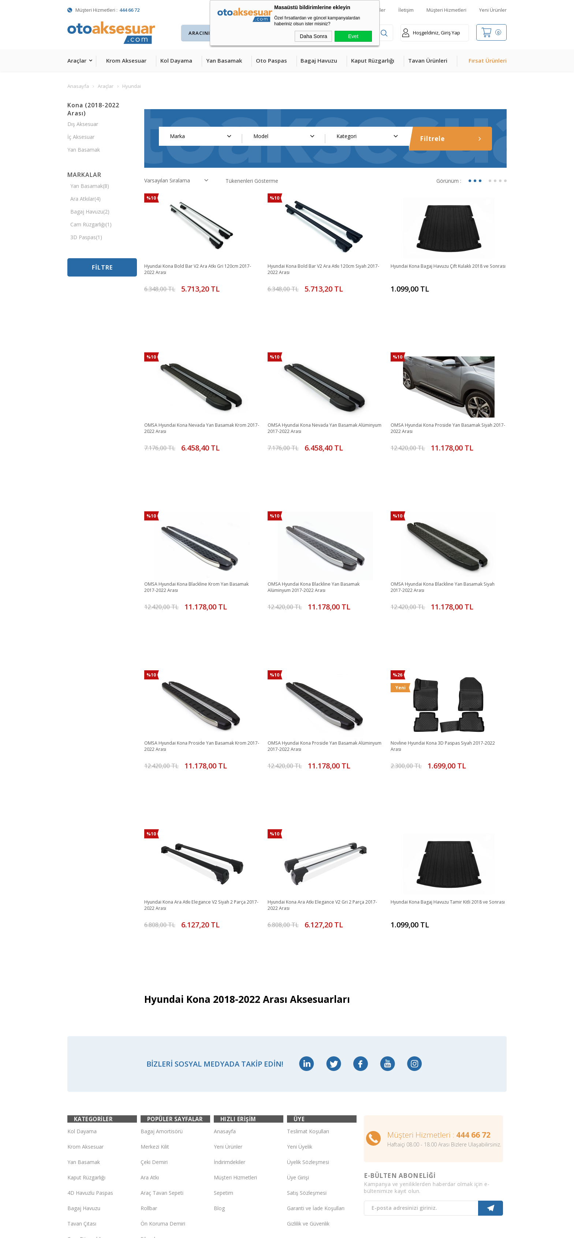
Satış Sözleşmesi (307, 1039)
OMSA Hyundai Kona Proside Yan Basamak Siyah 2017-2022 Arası (442, 397)
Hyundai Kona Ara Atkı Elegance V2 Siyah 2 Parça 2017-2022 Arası (194, 778)
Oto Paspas (271, 60)
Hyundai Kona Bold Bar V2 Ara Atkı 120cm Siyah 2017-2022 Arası (324, 270)
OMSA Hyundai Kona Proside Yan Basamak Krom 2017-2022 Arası (195, 651)
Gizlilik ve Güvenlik (308, 1070)
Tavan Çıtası (81, 1070)
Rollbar (149, 1055)
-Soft (249, 1229)
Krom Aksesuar (126, 60)
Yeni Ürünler (493, 10)
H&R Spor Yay (84, 1131)
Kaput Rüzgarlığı (372, 60)
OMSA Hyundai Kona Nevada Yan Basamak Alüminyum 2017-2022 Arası (319, 397)
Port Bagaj (153, 1101)
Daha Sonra (313, 36)
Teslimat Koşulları (308, 978)
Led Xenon (80, 1147)
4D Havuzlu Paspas (90, 1039)
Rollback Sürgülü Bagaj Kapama (168, 1117)
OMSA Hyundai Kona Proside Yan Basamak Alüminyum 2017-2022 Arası (319, 651)
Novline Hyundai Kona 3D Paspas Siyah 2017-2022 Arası (445, 651)
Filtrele (450, 138)
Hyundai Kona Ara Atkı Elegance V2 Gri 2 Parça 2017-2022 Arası (323, 778)
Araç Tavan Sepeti (162, 1039)
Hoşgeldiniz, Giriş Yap (431, 32)
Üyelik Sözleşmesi (308, 1008)
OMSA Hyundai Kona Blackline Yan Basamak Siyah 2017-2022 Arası (443, 524)
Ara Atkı (150, 1024)
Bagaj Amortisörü (162, 978)
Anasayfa (225, 978)
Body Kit (77, 1116)
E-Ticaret (266, 1229)
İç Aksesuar (80, 136)
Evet (353, 36)
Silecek (149, 1085)
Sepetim (223, 1039)
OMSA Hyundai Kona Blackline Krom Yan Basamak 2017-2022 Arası (192, 524)
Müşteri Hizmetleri (446, 10)
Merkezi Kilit (155, 993)
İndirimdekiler (229, 1008)
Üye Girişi (298, 1024)
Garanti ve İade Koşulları (315, 1055)
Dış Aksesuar (82, 124)
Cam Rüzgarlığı (84, 1085)
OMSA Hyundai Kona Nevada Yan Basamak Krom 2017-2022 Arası (195, 397)
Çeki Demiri (154, 1008)
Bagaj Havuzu (319, 60)
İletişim (406, 10)
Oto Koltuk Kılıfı (85, 1101)
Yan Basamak (224, 60)
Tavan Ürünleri (427, 60)
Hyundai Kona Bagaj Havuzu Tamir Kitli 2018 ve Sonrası (447, 778)
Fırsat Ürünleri (488, 60)
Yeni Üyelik (299, 993)
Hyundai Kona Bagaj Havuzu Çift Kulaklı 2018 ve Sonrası (447, 270)
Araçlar (76, 60)
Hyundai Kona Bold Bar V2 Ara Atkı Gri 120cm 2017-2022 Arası (198, 270)
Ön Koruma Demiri (163, 1070)
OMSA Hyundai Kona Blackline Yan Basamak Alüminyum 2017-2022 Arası (320, 524)
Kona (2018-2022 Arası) (93, 109)
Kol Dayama (176, 60)
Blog (219, 1055)
